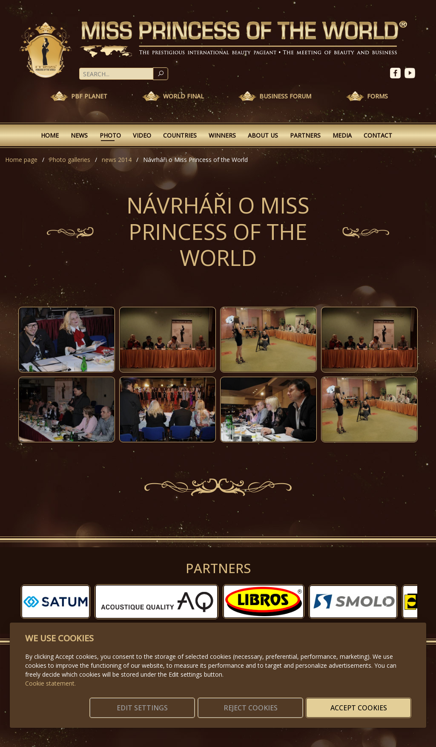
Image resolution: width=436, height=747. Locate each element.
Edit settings (200, 702)
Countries (180, 135)
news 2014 (117, 160)
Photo (110, 135)
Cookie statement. (50, 673)
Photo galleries (69, 160)
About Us (263, 135)
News (79, 135)
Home (50, 135)
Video (142, 135)
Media (342, 135)
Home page (21, 160)
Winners (222, 135)
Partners (305, 135)
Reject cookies (285, 702)
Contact (378, 135)
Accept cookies (370, 702)
